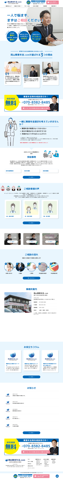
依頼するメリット (47, 460)
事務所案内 (53, 6)
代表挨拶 (53, 460)
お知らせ (29, 463)
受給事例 (45, 6)
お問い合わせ (30, 465)
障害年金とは (8, 6)
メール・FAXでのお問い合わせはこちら (53, 2)
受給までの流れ (17, 6)
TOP (28, 459)
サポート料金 (27, 6)
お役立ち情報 (35, 6)
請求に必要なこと (39, 464)
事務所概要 (53, 461)
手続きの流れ (46, 461)
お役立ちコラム (46, 465)
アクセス (53, 463)
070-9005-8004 (12, 466)
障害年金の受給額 (39, 463)
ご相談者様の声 (46, 464)
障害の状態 (38, 461)
